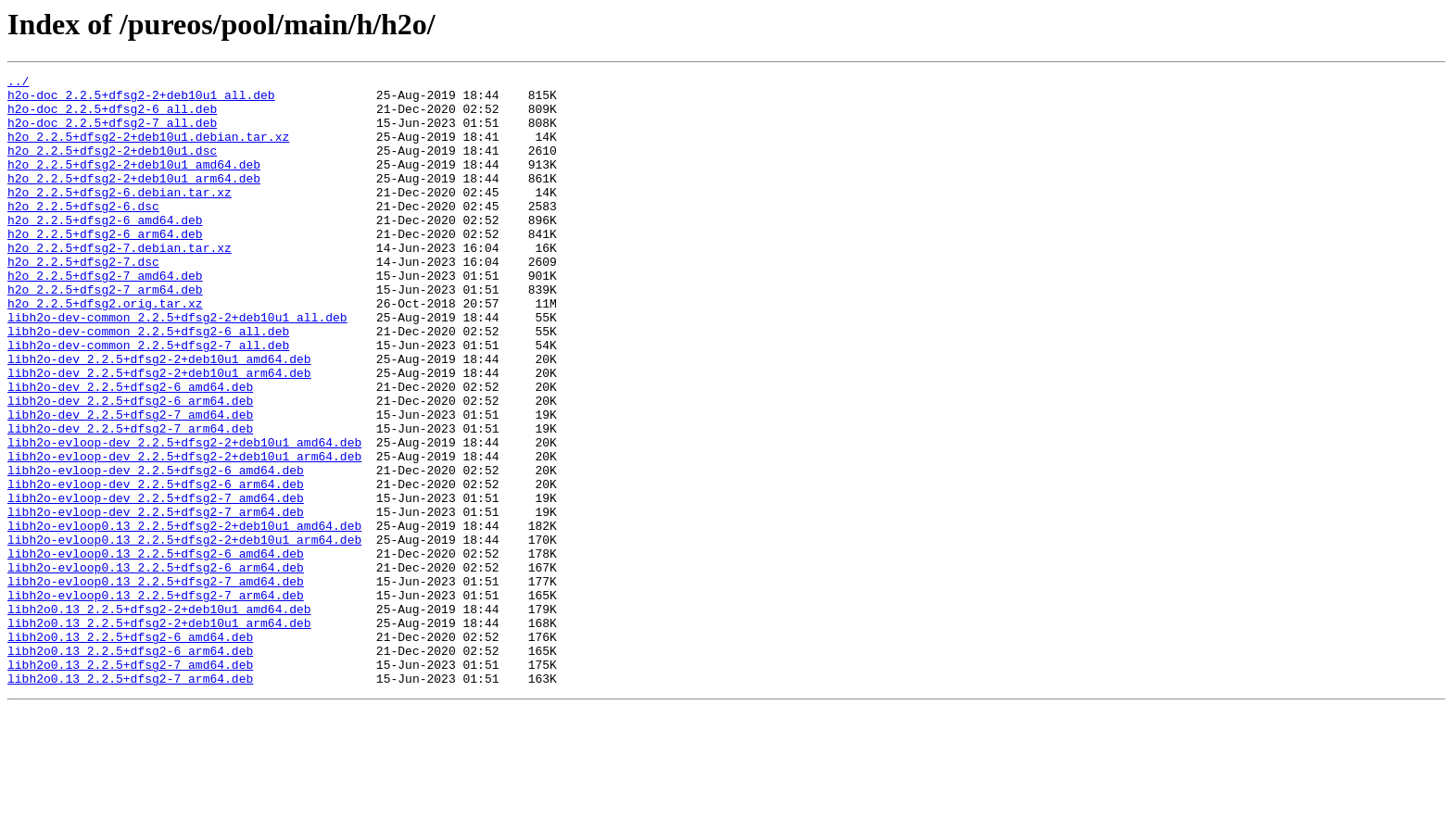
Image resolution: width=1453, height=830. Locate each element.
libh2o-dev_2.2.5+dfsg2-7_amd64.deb (130, 483)
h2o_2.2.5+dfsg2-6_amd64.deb (105, 250)
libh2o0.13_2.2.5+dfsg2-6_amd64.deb (130, 750)
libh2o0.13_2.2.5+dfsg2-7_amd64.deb (130, 783)
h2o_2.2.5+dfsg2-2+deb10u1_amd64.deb (133, 183)
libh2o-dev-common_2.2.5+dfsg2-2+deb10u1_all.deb (177, 366)
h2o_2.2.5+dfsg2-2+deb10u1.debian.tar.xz (148, 150)
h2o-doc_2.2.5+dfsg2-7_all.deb (112, 133)
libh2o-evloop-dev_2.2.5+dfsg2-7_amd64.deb (155, 583)
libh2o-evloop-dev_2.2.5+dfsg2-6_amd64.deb (155, 550)
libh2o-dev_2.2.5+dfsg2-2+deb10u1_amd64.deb (159, 417)
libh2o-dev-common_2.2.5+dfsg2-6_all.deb (148, 383)
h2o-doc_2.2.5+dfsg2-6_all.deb (112, 116)
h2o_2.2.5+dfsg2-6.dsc (83, 233)
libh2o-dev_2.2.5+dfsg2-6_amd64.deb (130, 450)
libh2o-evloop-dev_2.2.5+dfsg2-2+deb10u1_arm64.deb (184, 533)
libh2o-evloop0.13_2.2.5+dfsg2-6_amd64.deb (155, 650)
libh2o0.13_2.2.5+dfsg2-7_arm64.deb (130, 800)
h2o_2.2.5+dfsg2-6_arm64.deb (105, 266)
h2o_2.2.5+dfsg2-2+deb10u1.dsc (112, 166)
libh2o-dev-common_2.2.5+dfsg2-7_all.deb (148, 400)
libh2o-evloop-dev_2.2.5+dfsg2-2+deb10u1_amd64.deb (184, 517)
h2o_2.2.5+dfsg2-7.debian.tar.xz (119, 283)
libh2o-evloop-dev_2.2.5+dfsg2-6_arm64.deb (155, 567)
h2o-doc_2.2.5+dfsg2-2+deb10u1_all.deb (141, 100)
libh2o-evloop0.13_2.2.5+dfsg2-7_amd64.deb (155, 683)
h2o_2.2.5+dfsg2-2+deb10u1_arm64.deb (133, 200)
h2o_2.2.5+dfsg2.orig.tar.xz (105, 350)
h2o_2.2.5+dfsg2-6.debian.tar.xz (119, 216)
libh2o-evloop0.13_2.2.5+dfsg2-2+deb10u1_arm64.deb (184, 633)
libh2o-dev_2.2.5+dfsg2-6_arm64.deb (130, 467)
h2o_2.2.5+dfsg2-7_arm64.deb (105, 333)
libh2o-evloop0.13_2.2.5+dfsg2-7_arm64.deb (155, 700)
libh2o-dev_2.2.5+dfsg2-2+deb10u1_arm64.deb (159, 433)
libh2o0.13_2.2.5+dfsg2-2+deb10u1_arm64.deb (159, 733)
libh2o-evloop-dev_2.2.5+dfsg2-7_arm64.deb (155, 600)
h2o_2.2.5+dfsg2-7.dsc (83, 300)
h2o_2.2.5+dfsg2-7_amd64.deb (105, 316)
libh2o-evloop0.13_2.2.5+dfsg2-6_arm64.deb (155, 667)
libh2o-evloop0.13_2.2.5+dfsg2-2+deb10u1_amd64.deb (184, 617)
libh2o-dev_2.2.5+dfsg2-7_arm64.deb (130, 500)
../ (18, 83)
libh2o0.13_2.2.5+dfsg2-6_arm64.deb (130, 767)
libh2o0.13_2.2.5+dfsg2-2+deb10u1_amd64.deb (159, 717)
